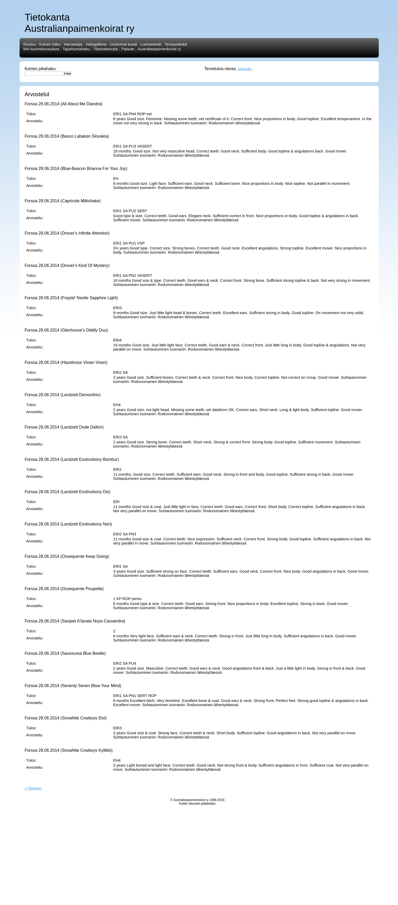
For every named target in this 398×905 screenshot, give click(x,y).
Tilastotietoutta (105, 49)
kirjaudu (244, 69)
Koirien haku (49, 44)
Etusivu (29, 44)
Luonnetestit (150, 44)
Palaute (127, 49)
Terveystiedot (176, 44)
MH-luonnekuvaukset (41, 49)
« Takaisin (33, 788)
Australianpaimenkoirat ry (190, 800)
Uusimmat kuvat (123, 44)
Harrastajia (73, 44)
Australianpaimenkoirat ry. (159, 49)
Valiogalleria (96, 44)
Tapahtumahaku (76, 49)
